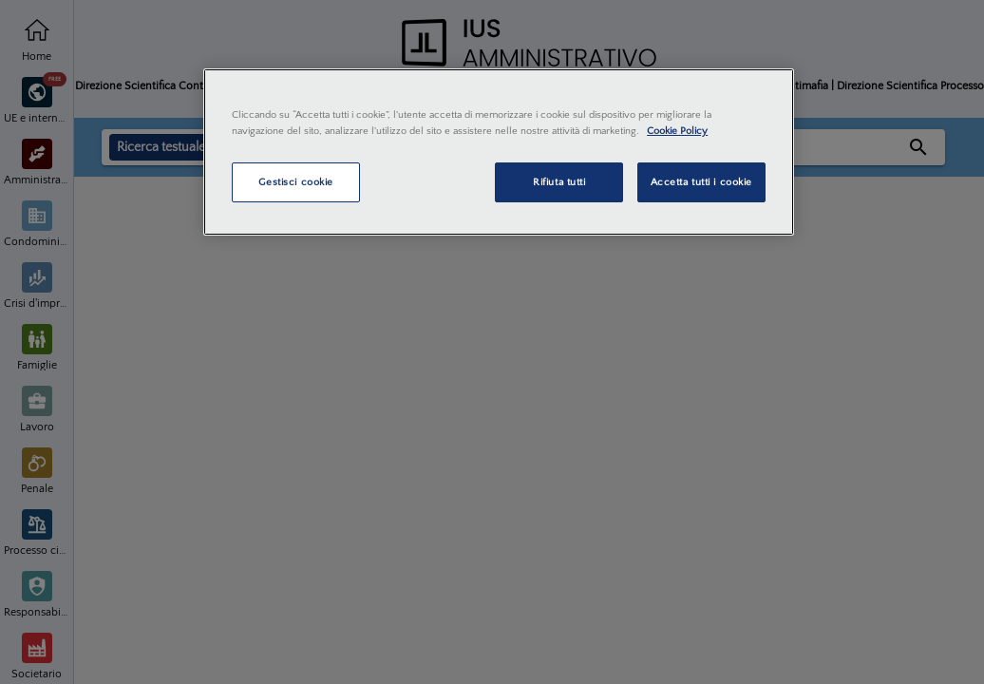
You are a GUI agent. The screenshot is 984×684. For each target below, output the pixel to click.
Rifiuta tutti (559, 182)
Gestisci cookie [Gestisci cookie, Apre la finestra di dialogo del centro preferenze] (295, 182)
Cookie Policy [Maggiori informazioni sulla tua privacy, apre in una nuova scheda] (677, 130)
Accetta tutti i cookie (702, 182)
